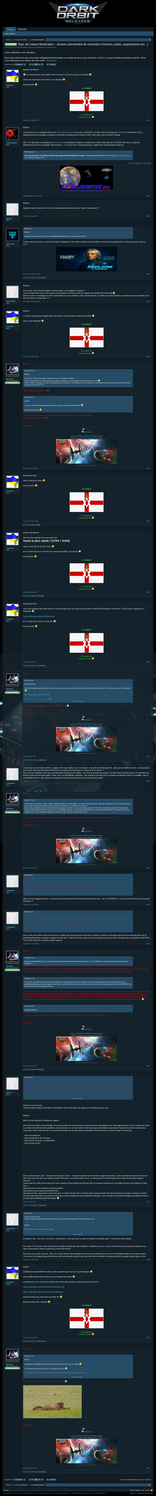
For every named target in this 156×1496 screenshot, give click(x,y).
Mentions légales (135, 1490)
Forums (10, 29)
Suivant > (53, 64)
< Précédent (18, 64)
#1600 (148, 1468)
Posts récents (10, 34)
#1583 (148, 216)
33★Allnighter (11, 143)
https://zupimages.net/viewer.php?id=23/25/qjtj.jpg (43, 1292)
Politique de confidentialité (145, 1493)
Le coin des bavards (21, 47)
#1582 (148, 196)
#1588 (148, 521)
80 (36, 64)
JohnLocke (10, 244)
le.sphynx (10, 85)
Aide (142, 1490)
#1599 (148, 1337)
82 (42, 64)
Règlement (133, 1493)
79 (33, 64)
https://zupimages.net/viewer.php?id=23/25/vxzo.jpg (43, 1287)
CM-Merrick (122, 132)
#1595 (148, 943)
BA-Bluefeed (40, 47)
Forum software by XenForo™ (54, 1493)
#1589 (148, 592)
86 (48, 64)
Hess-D (9, 1093)
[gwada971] (35, 1205)
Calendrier (22, 29)
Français (6, 1490)
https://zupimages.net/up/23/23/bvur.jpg (38, 616)
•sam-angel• (10, 301)
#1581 (148, 120)
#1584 (148, 274)
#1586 (148, 356)
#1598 (148, 1259)
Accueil (147, 1490)
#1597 (148, 1201)
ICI (48, 390)
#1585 (148, 301)
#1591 (148, 756)
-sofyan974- (10, 783)
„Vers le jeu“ (51, 60)
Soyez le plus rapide (66, 132)
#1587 (148, 468)
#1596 (148, 1065)
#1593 (148, 868)
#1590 (148, 662)
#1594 (148, 904)
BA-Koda (35, 277)
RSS (151, 1490)
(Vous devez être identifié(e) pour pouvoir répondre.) (135, 1479)
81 (39, 64)
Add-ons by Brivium (89, 1493)
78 (30, 64)
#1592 (148, 781)
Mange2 (9, 218)
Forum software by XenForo (20, 1493)
